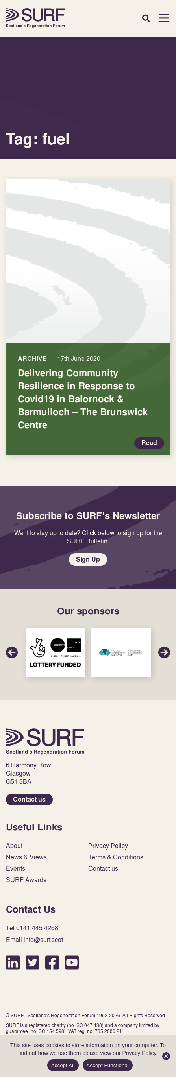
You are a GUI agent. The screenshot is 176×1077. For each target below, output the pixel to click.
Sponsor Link (55, 652)
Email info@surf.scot (34, 940)
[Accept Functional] (166, 1056)
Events (15, 868)
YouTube (72, 962)
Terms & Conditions (115, 857)
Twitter (32, 962)
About (14, 846)
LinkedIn (13, 962)
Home (35, 18)
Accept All (63, 1065)
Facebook (52, 962)
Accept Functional (108, 1065)
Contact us (29, 799)
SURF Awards (26, 880)
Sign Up (88, 559)
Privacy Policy (108, 846)
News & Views (26, 857)
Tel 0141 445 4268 (32, 928)
